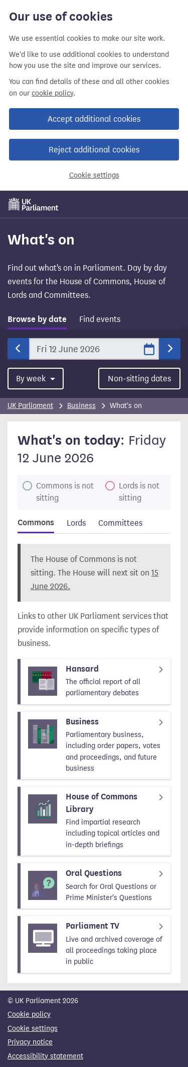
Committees (120, 523)
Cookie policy (29, 1014)
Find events (99, 319)
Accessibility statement (45, 1056)
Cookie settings (94, 175)
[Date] (94, 349)
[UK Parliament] (34, 204)
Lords (76, 523)
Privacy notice (30, 1042)
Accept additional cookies (94, 119)
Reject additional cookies (94, 149)
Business (81, 405)
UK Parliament (30, 405)
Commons (36, 523)
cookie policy (52, 93)
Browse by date (37, 319)
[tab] (37, 321)
